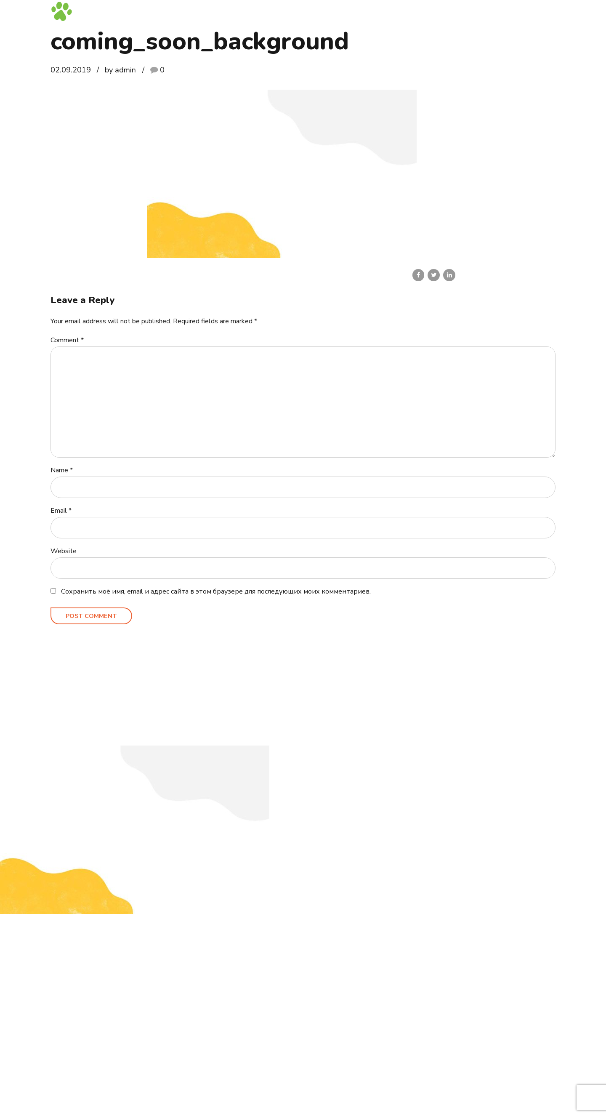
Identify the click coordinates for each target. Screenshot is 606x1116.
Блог (482, 10)
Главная (286, 10)
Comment (67, 340)
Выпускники (413, 10)
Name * (61, 470)
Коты (347, 10)
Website (63, 551)
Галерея (453, 10)
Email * (61, 510)
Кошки (375, 10)
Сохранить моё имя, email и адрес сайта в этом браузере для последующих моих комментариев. (216, 591)
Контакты (514, 10)
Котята (319, 10)
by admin (120, 69)
